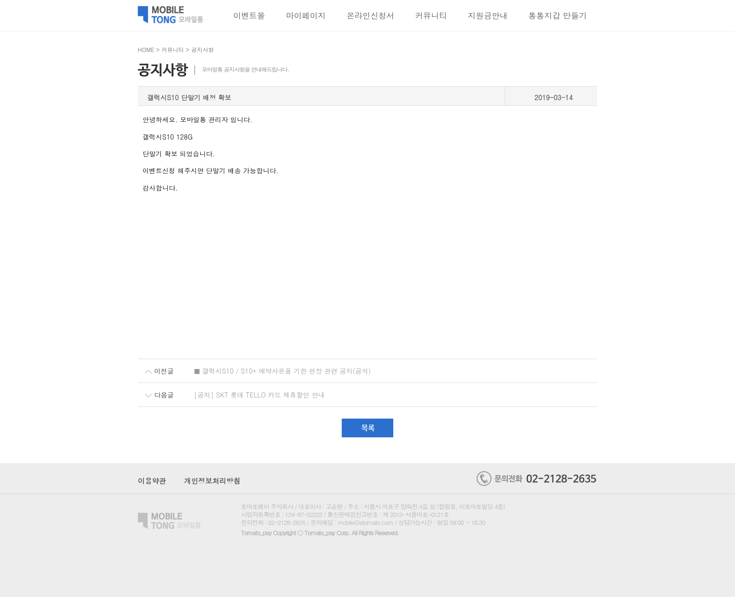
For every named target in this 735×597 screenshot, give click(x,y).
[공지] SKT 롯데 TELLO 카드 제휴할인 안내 (259, 394)
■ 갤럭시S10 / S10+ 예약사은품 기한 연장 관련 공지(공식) (282, 371)
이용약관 (152, 481)
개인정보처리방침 (212, 481)
